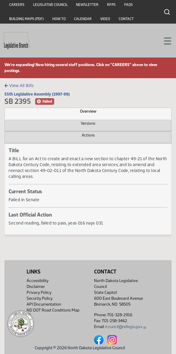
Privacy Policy (39, 292)
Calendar (83, 19)
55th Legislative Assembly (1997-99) (37, 94)
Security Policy (40, 298)
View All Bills (19, 85)
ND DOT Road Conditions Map (53, 312)
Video (105, 19)
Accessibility (38, 280)
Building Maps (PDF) (26, 19)
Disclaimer (36, 286)
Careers (17, 5)
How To (59, 19)
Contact (126, 19)
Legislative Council (50, 5)
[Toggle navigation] (164, 40)
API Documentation (44, 304)
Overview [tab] (88, 111)
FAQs (128, 5)
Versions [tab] (88, 123)
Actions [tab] (88, 135)
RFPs (111, 5)
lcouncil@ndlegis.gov (125, 326)
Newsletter (87, 5)
